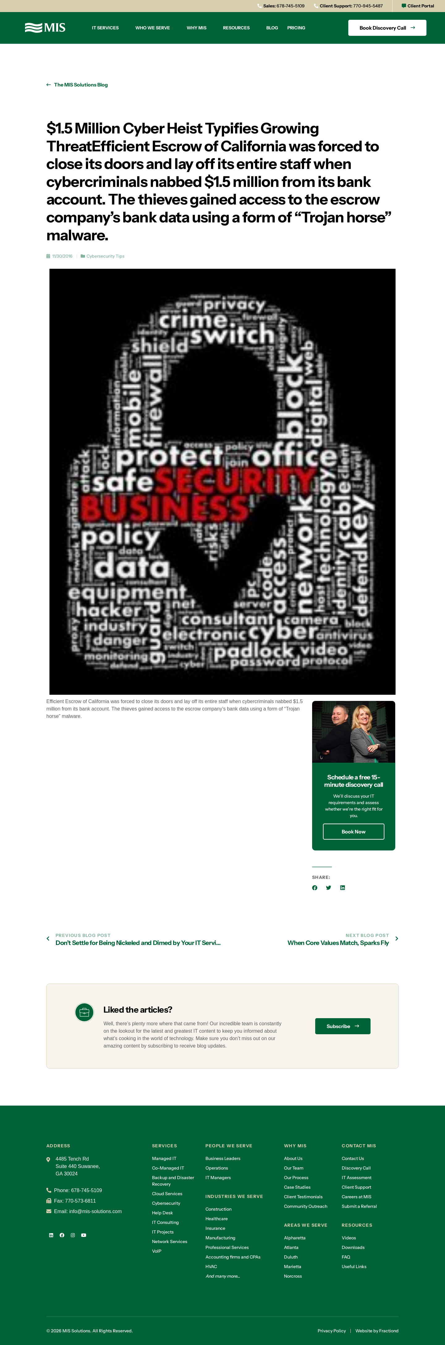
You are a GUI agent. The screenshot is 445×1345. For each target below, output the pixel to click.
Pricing (296, 28)
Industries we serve (234, 1196)
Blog (272, 28)
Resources (236, 28)
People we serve (229, 1146)
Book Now (354, 832)
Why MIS (196, 28)
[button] (315, 888)
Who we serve (152, 28)
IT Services (105, 28)
